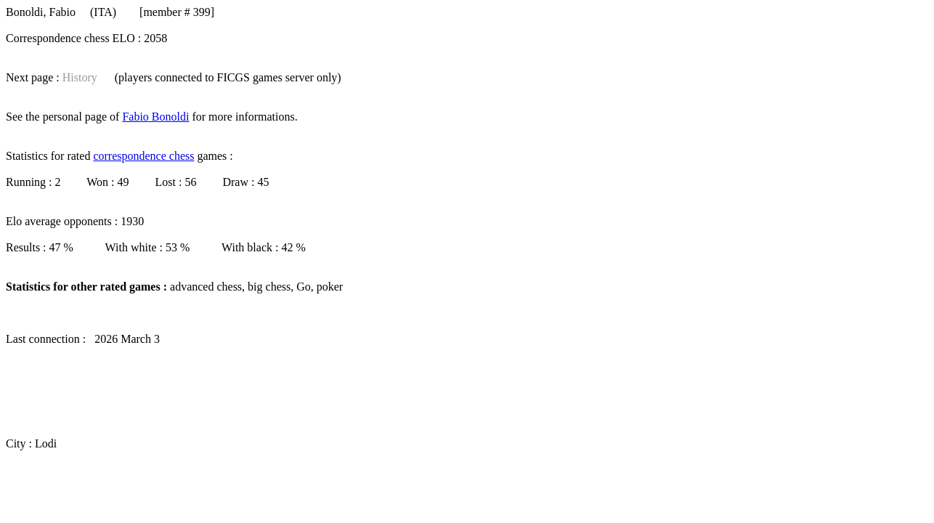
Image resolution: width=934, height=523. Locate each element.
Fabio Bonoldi (155, 116)
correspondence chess (143, 156)
